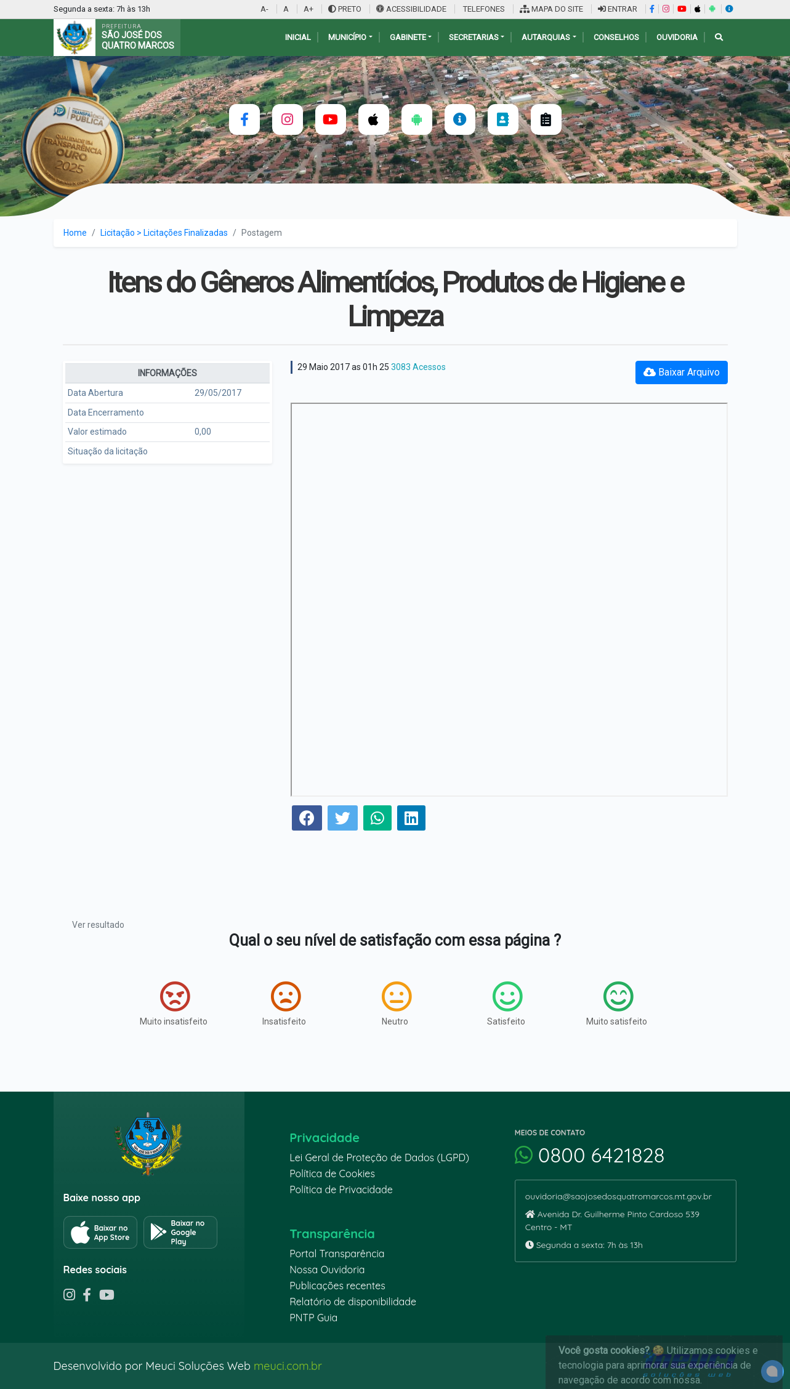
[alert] (772, 1371)
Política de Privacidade (341, 1189)
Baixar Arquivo (681, 372)
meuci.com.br (288, 1366)
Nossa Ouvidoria (327, 1269)
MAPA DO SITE (551, 9)
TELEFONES (483, 9)
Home (75, 233)
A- (264, 9)
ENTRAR (617, 9)
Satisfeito (506, 1003)
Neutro (396, 1003)
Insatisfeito (284, 1003)
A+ (308, 9)
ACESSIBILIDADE (412, 9)
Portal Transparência (336, 1253)
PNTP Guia (313, 1317)
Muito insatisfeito (174, 1003)
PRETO (344, 9)
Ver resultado (98, 925)
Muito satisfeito (616, 1003)
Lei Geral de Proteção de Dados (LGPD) (379, 1157)
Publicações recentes (337, 1285)
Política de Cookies (332, 1173)
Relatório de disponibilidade (352, 1301)
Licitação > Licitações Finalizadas (164, 233)
